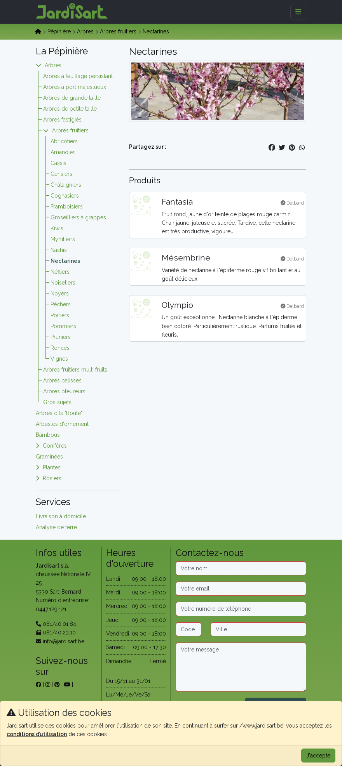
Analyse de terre (56, 527)
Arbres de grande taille (72, 98)
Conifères (55, 446)
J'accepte (318, 755)
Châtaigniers (66, 185)
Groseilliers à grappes (78, 217)
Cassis (58, 163)
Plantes (52, 467)
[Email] (241, 589)
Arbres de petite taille (70, 109)
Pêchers (61, 304)
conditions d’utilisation (37, 734)
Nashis (59, 250)
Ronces (60, 348)
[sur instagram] (47, 684)
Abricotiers (64, 141)
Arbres (85, 31)
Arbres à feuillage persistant (78, 76)
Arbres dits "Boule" (59, 413)
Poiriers (60, 315)
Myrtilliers (63, 239)
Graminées (49, 456)
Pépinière (59, 31)
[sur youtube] (67, 684)
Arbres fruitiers (118, 31)
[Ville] (258, 629)
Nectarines (65, 261)
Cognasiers (65, 196)
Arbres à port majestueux (74, 87)
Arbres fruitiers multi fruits (75, 369)
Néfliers (60, 272)
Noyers (60, 293)
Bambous (48, 435)
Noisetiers (63, 283)
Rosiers (52, 478)
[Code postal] (188, 629)
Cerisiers (61, 174)
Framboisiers (67, 206)
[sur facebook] (38, 684)
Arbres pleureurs (64, 391)
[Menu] (298, 12)
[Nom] (241, 568)
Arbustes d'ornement (62, 424)
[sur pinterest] (57, 684)
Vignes (59, 359)
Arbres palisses (62, 380)
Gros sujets (57, 402)
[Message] (241, 667)
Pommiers (63, 326)
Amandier (63, 152)
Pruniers (61, 337)
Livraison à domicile (61, 516)
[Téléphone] (241, 609)
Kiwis (57, 228)
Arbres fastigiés (62, 119)
